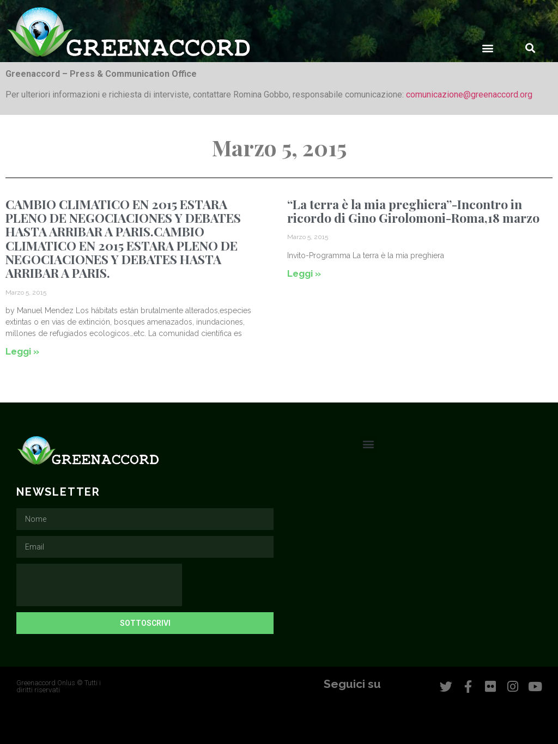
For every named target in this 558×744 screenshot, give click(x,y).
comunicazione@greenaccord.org (469, 94)
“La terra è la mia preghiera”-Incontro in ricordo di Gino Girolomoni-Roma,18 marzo (413, 211)
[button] (488, 48)
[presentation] (99, 585)
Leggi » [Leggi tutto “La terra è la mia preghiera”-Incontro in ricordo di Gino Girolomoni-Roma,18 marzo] (304, 273)
